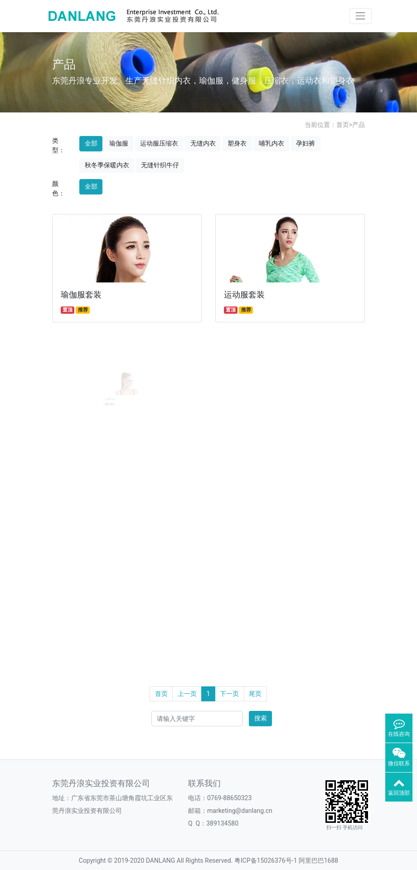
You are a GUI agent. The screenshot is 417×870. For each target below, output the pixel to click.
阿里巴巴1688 (318, 860)
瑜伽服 (118, 143)
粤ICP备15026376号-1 (265, 860)
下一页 (229, 693)
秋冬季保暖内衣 (107, 165)
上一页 (187, 693)
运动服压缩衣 (159, 143)
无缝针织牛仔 (160, 165)
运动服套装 (244, 294)
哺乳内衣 (271, 143)
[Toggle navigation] (360, 16)
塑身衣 (237, 143)
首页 (342, 124)
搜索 (260, 718)
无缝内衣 (203, 143)
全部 (91, 143)
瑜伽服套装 (81, 294)
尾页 (255, 693)
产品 (358, 124)
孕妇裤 (305, 143)
